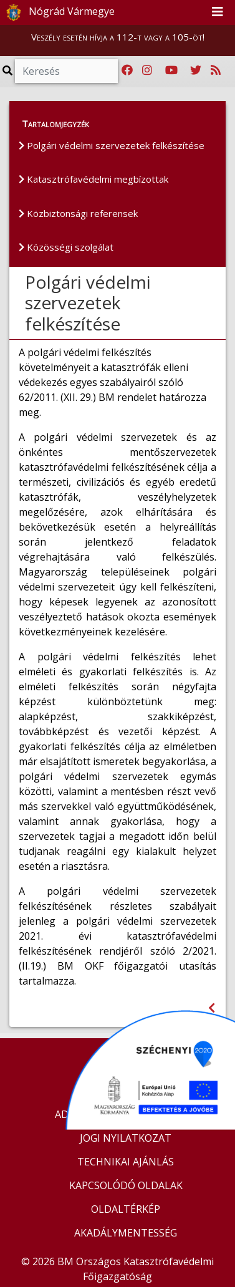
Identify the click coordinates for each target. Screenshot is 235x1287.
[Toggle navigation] (217, 12)
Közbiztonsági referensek (78, 213)
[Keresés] (66, 71)
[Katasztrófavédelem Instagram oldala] (147, 70)
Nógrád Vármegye (58, 12)
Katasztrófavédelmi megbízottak (93, 179)
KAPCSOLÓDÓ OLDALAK (126, 1185)
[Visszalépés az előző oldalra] (211, 1008)
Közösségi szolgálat (66, 247)
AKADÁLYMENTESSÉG (125, 1233)
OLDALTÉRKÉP (125, 1209)
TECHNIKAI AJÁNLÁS (125, 1162)
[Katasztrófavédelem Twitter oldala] (196, 70)
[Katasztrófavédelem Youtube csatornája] (171, 70)
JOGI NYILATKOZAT (125, 1138)
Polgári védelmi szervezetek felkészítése (111, 145)
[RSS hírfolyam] (215, 70)
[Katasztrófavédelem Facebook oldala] (127, 70)
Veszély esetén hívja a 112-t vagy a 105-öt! (117, 37)
